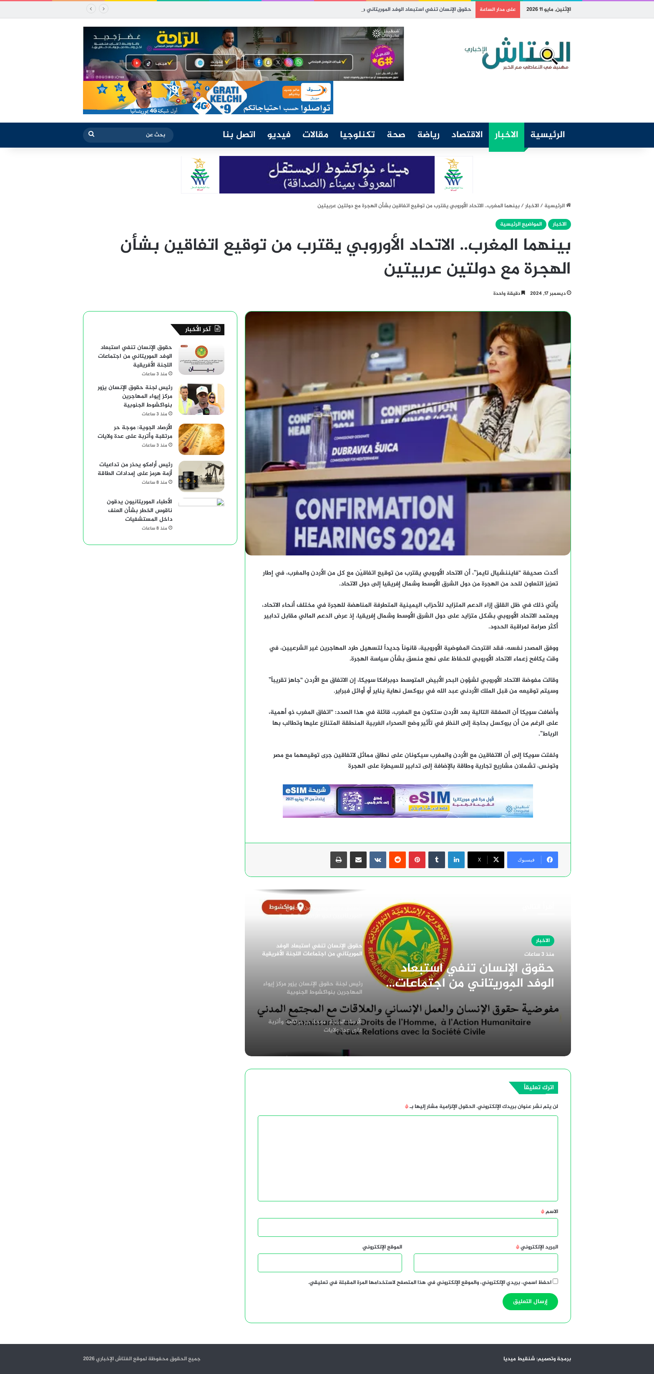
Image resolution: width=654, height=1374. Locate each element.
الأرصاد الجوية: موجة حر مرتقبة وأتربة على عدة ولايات (135, 432)
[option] (408, 972)
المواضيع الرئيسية (521, 224)
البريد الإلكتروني (537, 1247)
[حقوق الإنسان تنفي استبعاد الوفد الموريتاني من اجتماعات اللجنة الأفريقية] (201, 359)
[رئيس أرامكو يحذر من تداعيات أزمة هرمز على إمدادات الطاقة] (201, 476)
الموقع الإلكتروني (382, 1247)
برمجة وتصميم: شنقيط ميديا (537, 1359)
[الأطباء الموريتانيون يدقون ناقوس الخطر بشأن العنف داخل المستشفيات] (201, 513)
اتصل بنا (239, 135)
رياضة (428, 135)
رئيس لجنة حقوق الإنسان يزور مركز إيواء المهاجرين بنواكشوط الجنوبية (135, 396)
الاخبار (506, 135)
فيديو (279, 135)
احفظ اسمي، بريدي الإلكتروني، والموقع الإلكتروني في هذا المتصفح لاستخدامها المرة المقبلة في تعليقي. (429, 1282)
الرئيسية (547, 135)
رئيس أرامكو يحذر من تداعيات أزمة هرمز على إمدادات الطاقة (135, 469)
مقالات (315, 135)
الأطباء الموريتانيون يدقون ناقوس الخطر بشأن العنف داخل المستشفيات (139, 510)
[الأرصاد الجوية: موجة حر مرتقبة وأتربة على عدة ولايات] (201, 439)
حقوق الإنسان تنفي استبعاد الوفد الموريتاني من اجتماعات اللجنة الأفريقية (474, 976)
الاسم (549, 1211)
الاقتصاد (467, 135)
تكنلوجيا (357, 135)
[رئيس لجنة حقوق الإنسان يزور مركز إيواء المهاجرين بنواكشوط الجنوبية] (201, 399)
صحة (396, 135)
